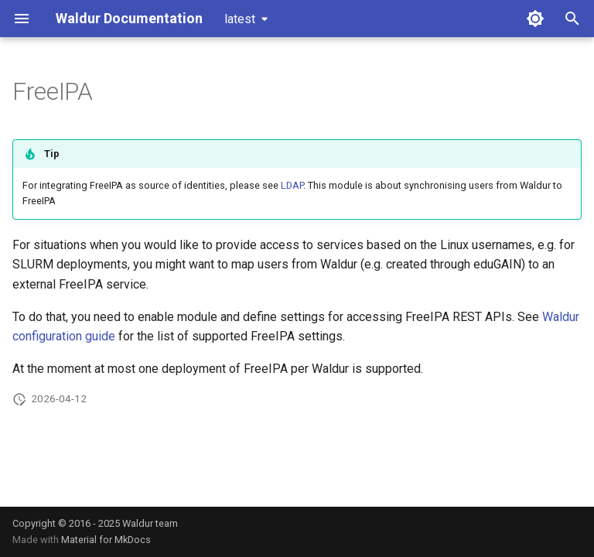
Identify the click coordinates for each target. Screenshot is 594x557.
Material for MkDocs (106, 539)
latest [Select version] (239, 19)
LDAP (292, 185)
